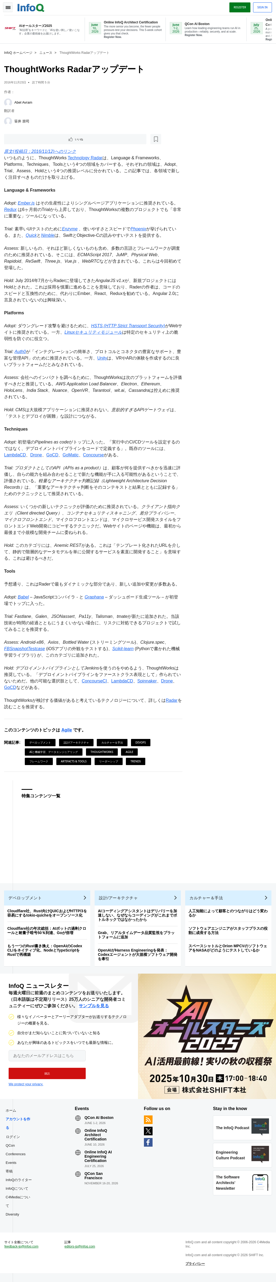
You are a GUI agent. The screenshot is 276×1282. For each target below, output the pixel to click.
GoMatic (72, 455)
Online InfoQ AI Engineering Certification (98, 1161)
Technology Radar (86, 158)
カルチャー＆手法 (113, 742)
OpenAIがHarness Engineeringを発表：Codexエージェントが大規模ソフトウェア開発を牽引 (139, 956)
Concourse (94, 455)
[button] (45, 1077)
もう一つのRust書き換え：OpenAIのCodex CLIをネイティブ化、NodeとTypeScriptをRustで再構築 (46, 952)
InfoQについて (18, 1194)
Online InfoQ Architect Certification (96, 1139)
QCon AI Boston (99, 1123)
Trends (137, 761)
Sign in (261, 6)
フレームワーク (40, 761)
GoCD (54, 455)
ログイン (14, 1141)
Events (12, 1168)
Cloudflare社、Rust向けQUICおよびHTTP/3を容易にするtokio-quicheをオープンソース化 (48, 915)
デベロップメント (41, 742)
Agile (68, 730)
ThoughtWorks (103, 752)
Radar (173, 700)
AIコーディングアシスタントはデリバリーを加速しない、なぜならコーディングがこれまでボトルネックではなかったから (138, 917)
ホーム (12, 1116)
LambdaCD (16, 455)
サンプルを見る (94, 1009)
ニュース (47, 52)
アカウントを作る (19, 1128)
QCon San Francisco (94, 1181)
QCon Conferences (17, 1155)
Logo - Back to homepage (32, 6)
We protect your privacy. (26, 1088)
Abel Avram (24, 101)
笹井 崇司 (23, 120)
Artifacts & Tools (75, 761)
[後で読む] (39, 138)
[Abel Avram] (9, 101)
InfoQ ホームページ (19, 52)
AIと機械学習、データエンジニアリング (55, 752)
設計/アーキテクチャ (77, 742)
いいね (20, 138)
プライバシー (195, 1271)
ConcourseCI (99, 681)
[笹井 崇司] (9, 120)
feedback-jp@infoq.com (23, 1254)
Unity (108, 358)
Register (238, 6)
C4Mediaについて (19, 1206)
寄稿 (10, 1176)
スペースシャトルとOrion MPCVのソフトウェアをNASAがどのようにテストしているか (229, 950)
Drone (37, 455)
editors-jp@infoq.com (80, 1254)
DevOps (142, 742)
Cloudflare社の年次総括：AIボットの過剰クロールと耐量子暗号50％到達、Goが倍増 (48, 933)
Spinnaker (152, 681)
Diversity (13, 1219)
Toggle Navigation (10, 6)
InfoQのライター (20, 1185)
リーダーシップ (109, 761)
